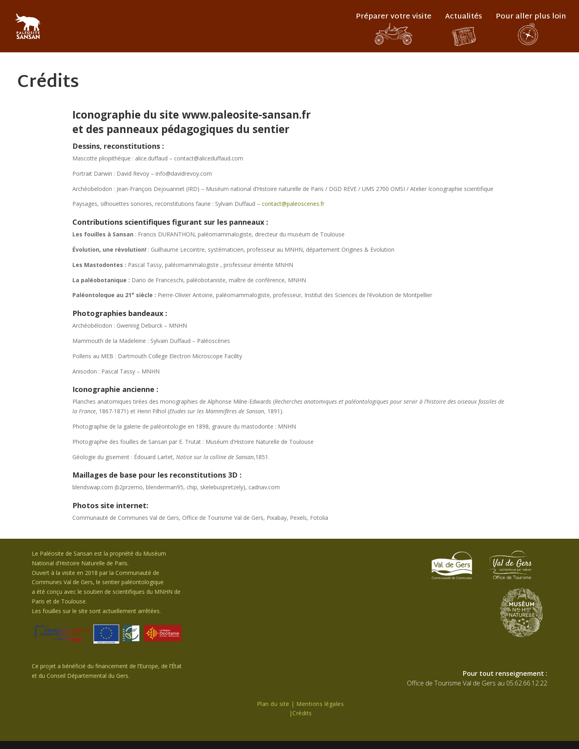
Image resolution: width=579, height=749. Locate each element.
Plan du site (273, 704)
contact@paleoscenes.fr (293, 203)
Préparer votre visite (393, 18)
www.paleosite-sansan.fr (246, 114)
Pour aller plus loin (531, 18)
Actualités (463, 18)
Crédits (302, 713)
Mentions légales (320, 704)
